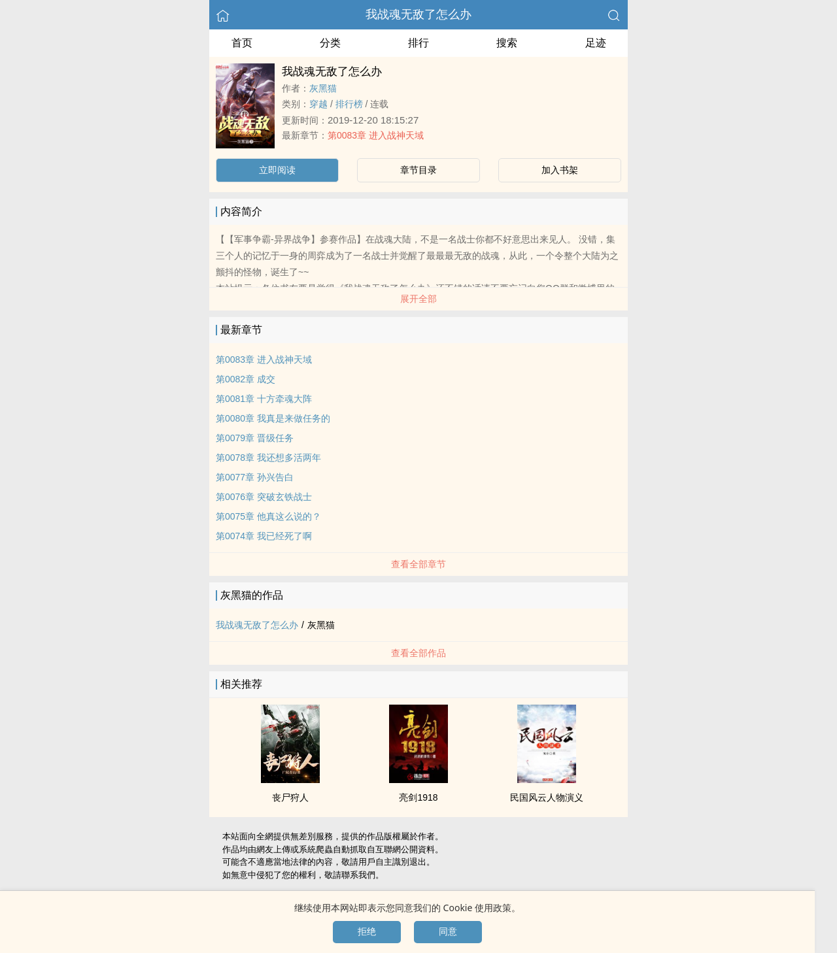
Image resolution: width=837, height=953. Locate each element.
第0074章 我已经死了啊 (264, 536)
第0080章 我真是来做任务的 (273, 418)
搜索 (506, 42)
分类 (330, 42)
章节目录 (418, 170)
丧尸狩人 (290, 797)
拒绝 (367, 931)
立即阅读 (277, 170)
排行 (418, 42)
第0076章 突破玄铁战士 (264, 497)
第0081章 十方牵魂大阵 (264, 398)
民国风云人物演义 (546, 797)
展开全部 (418, 298)
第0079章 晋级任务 (255, 438)
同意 (448, 931)
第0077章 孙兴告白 (255, 477)
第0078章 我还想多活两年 (268, 457)
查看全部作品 (418, 653)
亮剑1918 (418, 797)
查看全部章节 (418, 564)
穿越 (318, 104)
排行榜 (349, 104)
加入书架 (559, 170)
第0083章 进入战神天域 (376, 135)
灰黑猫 (323, 88)
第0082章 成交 (245, 379)
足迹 (595, 42)
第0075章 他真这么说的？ (268, 516)
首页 (241, 42)
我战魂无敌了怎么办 (418, 14)
